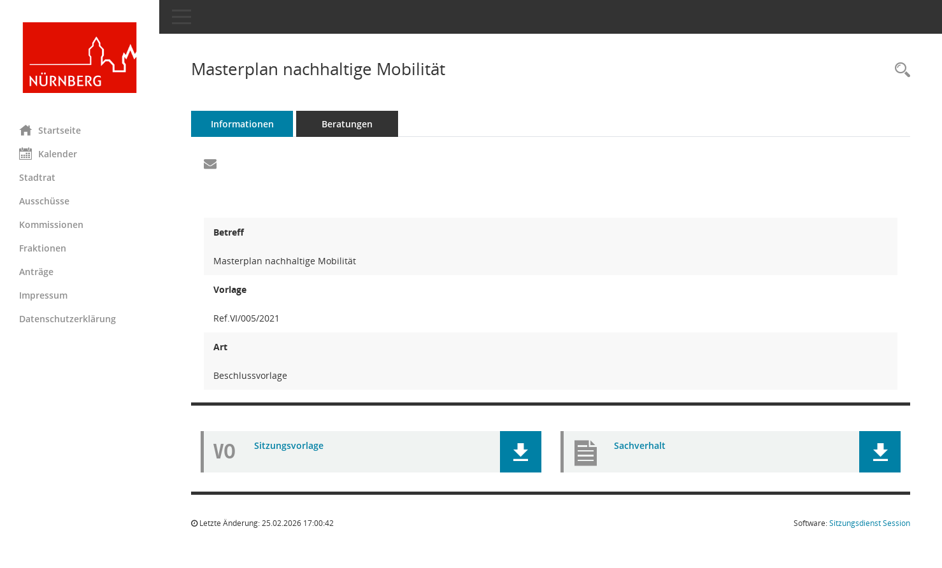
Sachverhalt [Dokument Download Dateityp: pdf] (640, 445)
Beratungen (347, 124)
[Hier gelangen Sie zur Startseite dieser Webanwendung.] (79, 57)
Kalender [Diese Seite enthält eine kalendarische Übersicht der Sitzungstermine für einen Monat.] (48, 153)
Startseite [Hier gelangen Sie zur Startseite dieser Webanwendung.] (50, 130)
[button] (520, 451)
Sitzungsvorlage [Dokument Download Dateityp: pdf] (289, 445)
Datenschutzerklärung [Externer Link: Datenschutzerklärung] (67, 319)
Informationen (242, 124)
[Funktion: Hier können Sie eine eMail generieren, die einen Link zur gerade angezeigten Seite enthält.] (210, 164)
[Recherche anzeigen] (899, 70)
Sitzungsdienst (869, 523)
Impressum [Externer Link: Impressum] (43, 295)
